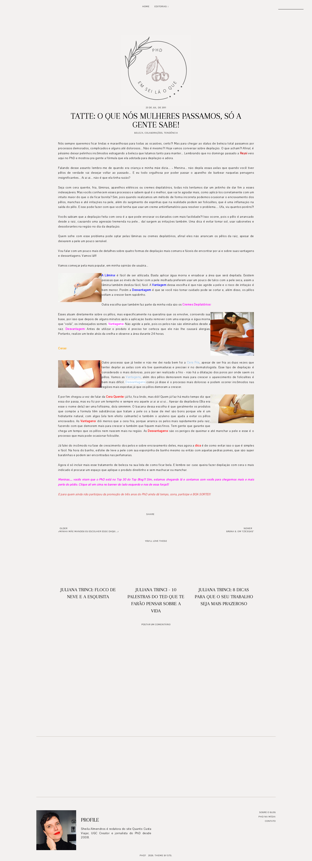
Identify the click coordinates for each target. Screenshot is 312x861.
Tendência (171, 132)
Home (145, 6)
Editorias (160, 6)
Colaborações (154, 132)
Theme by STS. (163, 855)
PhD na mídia (267, 816)
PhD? (143, 855)
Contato (270, 821)
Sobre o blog (267, 812)
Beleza (138, 132)
